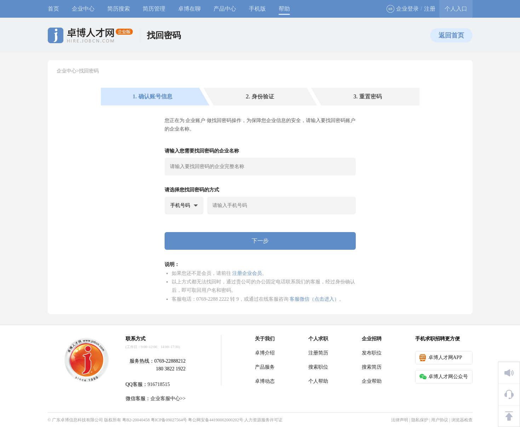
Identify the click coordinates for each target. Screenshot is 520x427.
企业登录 (403, 9)
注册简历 (318, 353)
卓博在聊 (189, 9)
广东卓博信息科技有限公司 (77, 419)
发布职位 (372, 353)
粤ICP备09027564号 (169, 419)
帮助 (284, 9)
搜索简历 (372, 367)
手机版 (257, 9)
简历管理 (154, 9)
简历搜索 (118, 9)
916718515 (159, 384)
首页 (53, 9)
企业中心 (83, 9)
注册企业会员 (247, 273)
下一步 (260, 241)
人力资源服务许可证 (263, 419)
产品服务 (265, 367)
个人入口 (456, 9)
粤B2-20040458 (136, 419)
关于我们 (265, 338)
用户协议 (439, 419)
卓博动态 (265, 381)
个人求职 (318, 338)
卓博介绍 (265, 353)
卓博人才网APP (440, 357)
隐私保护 (419, 419)
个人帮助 (318, 381)
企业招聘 (372, 338)
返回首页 (451, 35)
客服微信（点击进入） (314, 299)
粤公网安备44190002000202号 (215, 419)
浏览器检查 (462, 419)
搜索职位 (318, 367)
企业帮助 (372, 381)
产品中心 (224, 9)
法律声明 (399, 419)
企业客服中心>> (168, 398)
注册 (429, 9)
